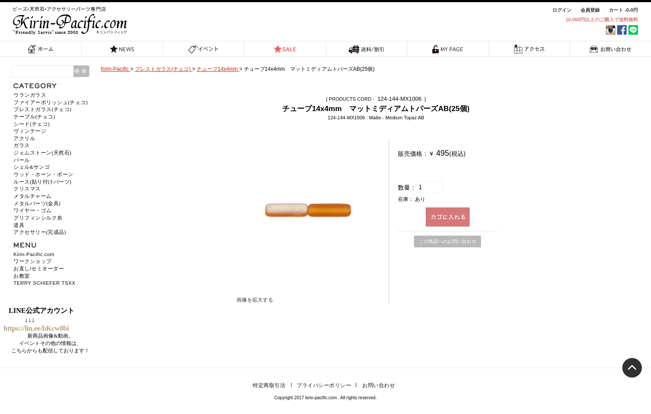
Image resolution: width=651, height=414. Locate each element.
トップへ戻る (632, 368)
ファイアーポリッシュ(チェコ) (50, 102)
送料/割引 (366, 48)
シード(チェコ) (31, 124)
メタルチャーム (32, 196)
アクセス (529, 48)
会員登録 (590, 10)
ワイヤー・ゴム (32, 210)
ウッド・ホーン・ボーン (43, 174)
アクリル (24, 138)
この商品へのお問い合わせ (447, 241)
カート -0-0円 (623, 10)
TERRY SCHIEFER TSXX (44, 283)
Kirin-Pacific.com (33, 254)
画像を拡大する (255, 300)
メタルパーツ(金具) (37, 203)
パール (21, 160)
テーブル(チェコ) (34, 116)
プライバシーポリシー (324, 385)
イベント (203, 48)
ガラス (21, 145)
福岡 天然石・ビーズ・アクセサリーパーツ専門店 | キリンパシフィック (71, 20)
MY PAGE (448, 48)
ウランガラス (29, 95)
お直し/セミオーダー (38, 268)
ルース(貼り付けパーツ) (42, 181)
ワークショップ (32, 261)
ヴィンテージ (29, 131)
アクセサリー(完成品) (39, 232)
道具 (18, 225)
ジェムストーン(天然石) (42, 152)
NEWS (122, 48)
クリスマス (27, 188)
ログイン (561, 10)
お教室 (21, 276)
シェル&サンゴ (31, 167)
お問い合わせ (610, 48)
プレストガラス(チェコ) (42, 109)
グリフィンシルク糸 (38, 217)
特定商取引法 (269, 385)
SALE (285, 48)
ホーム (41, 48)
